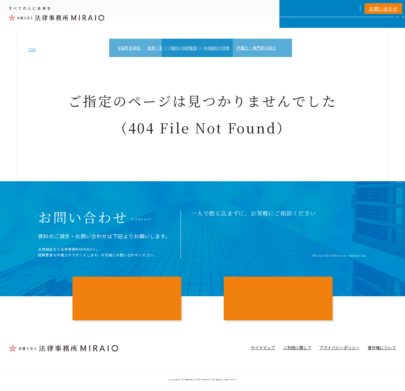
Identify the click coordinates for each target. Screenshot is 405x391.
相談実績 (309, 27)
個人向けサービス (234, 27)
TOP (32, 49)
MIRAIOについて (275, 27)
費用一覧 (332, 27)
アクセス (373, 27)
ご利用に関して (297, 347)
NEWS (352, 27)
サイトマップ (263, 347)
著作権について (382, 347)
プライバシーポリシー (339, 347)
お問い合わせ (383, 8)
